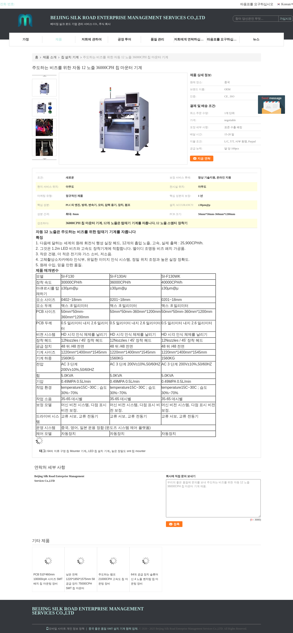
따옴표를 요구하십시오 (256, 4)
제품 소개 (50, 57)
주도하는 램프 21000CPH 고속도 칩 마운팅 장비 (113, 579)
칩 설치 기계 (70, 57)
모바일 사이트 (56, 628)
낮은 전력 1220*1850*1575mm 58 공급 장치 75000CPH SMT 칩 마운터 (80, 581)
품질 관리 (157, 39)
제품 (58, 39)
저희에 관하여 (91, 39)
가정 (25, 39)
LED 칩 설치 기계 (98, 451)
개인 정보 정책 (75, 628)
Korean (287, 4)
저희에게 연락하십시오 (190, 39)
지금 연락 (204, 158)
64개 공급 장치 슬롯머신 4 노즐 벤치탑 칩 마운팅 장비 (144, 579)
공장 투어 (124, 39)
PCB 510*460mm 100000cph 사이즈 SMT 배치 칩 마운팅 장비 (47, 579)
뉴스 (256, 39)
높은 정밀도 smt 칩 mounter (128, 451)
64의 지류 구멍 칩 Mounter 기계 (66, 451)
